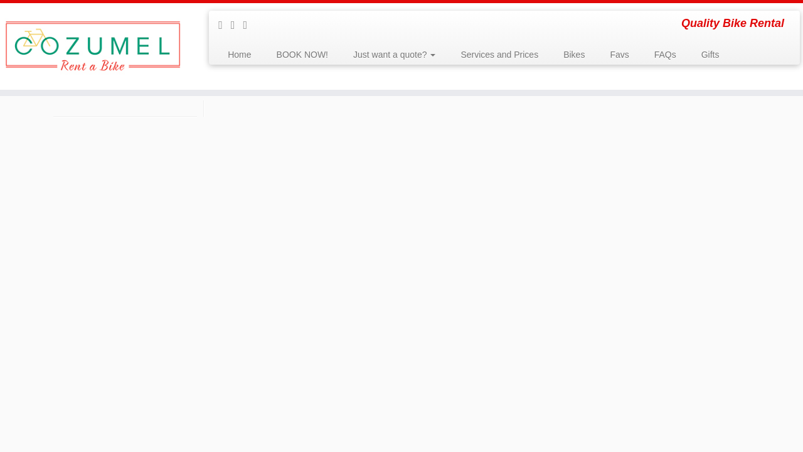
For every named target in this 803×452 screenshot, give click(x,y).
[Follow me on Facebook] (224, 25)
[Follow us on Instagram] (249, 25)
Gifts (710, 55)
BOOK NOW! (302, 55)
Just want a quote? (394, 55)
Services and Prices (499, 55)
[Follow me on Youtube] (237, 25)
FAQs (665, 55)
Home (239, 55)
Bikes (574, 55)
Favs (619, 55)
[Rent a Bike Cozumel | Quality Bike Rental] (92, 46)
